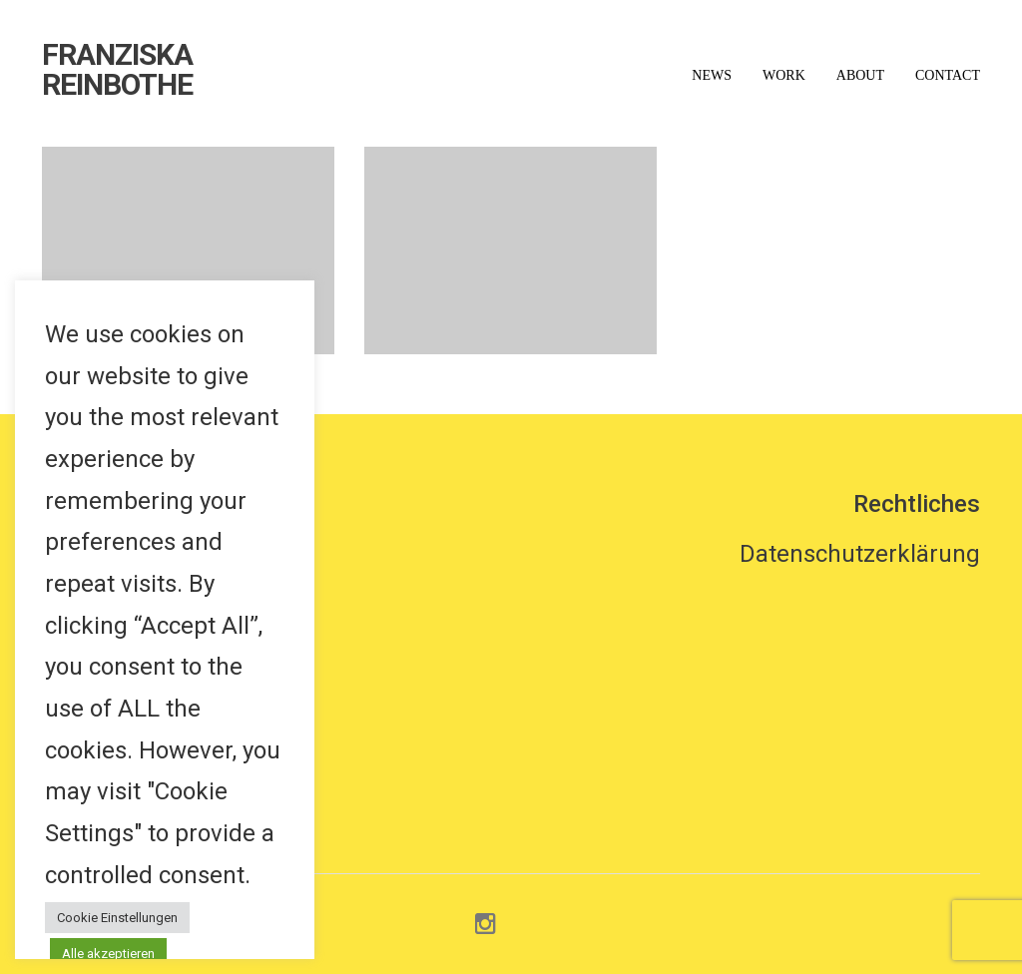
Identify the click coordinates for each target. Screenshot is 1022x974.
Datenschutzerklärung (860, 554)
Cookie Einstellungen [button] (117, 917)
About (860, 75)
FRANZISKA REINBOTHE (117, 70)
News (712, 75)
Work (784, 75)
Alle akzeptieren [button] (108, 953)
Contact (947, 75)
